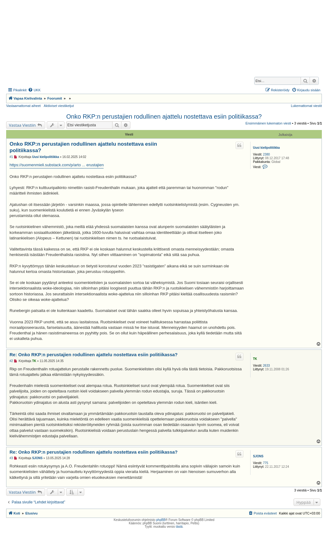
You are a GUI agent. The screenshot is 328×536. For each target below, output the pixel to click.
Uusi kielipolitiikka (266, 147)
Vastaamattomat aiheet (23, 106)
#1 (11, 157)
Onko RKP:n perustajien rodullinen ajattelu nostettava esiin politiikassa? (164, 116)
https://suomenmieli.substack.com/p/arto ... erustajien (57, 165)
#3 (11, 458)
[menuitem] (34, 90)
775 (265, 463)
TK (255, 359)
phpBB (160, 520)
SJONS (258, 456)
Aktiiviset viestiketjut (59, 106)
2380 (266, 154)
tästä (179, 526)
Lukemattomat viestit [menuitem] (306, 106)
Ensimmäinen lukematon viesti (268, 123)
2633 (266, 365)
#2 (11, 361)
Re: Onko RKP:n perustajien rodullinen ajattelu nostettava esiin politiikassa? (94, 354)
